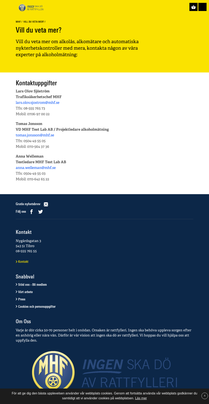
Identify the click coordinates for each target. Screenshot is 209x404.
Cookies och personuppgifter (37, 306)
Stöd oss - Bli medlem (32, 284)
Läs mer (141, 398)
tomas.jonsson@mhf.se (35, 135)
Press (21, 299)
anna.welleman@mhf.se (36, 167)
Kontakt (23, 261)
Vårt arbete (25, 292)
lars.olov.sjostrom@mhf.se (37, 102)
